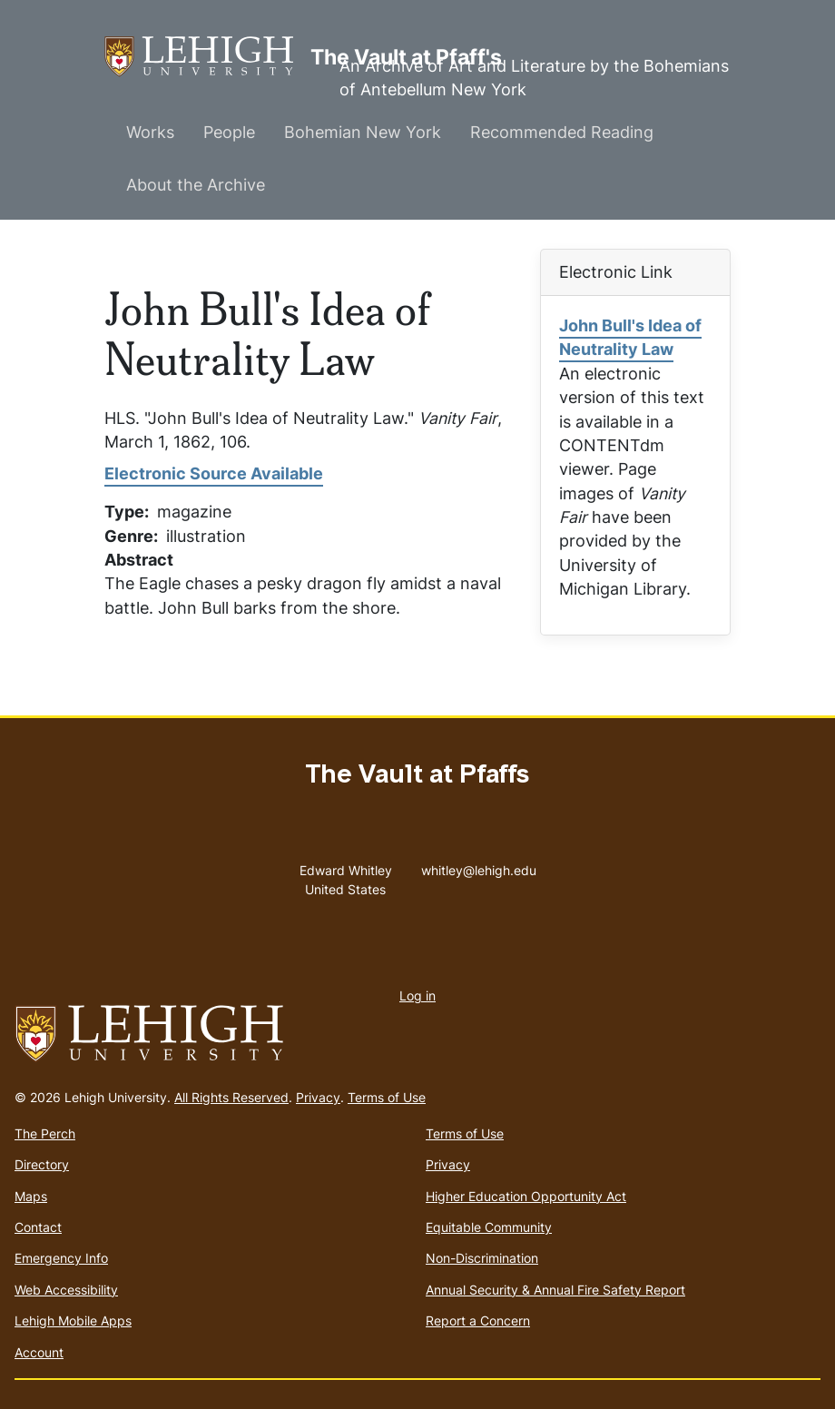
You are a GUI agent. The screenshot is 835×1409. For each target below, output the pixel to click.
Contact (38, 1227)
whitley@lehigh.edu (478, 866)
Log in (417, 995)
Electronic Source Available (213, 473)
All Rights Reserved (231, 1097)
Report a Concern (478, 1320)
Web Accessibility (66, 1289)
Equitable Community (489, 1227)
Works (150, 132)
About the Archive (195, 184)
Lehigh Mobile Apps (73, 1320)
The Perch (45, 1133)
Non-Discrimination (482, 1257)
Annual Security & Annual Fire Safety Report (555, 1289)
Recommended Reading (561, 132)
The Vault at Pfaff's (207, 56)
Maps (31, 1196)
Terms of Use (387, 1097)
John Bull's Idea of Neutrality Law (630, 337)
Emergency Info (61, 1257)
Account (39, 1352)
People (229, 132)
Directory (42, 1164)
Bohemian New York (362, 132)
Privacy (318, 1097)
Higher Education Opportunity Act (526, 1196)
